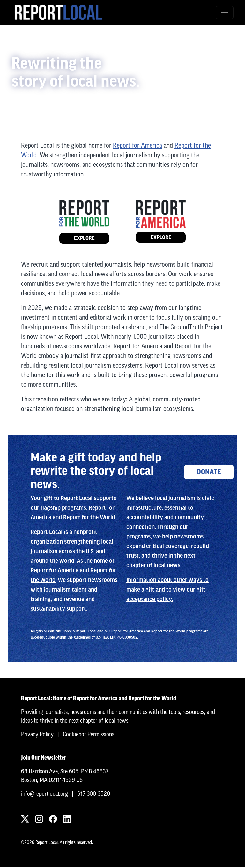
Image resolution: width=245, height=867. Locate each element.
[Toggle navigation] (225, 12)
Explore (84, 238)
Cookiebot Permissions (88, 734)
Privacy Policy (37, 734)
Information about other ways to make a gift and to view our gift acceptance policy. (167, 589)
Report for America (137, 145)
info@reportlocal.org (44, 793)
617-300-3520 (93, 793)
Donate (209, 472)
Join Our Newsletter (43, 757)
